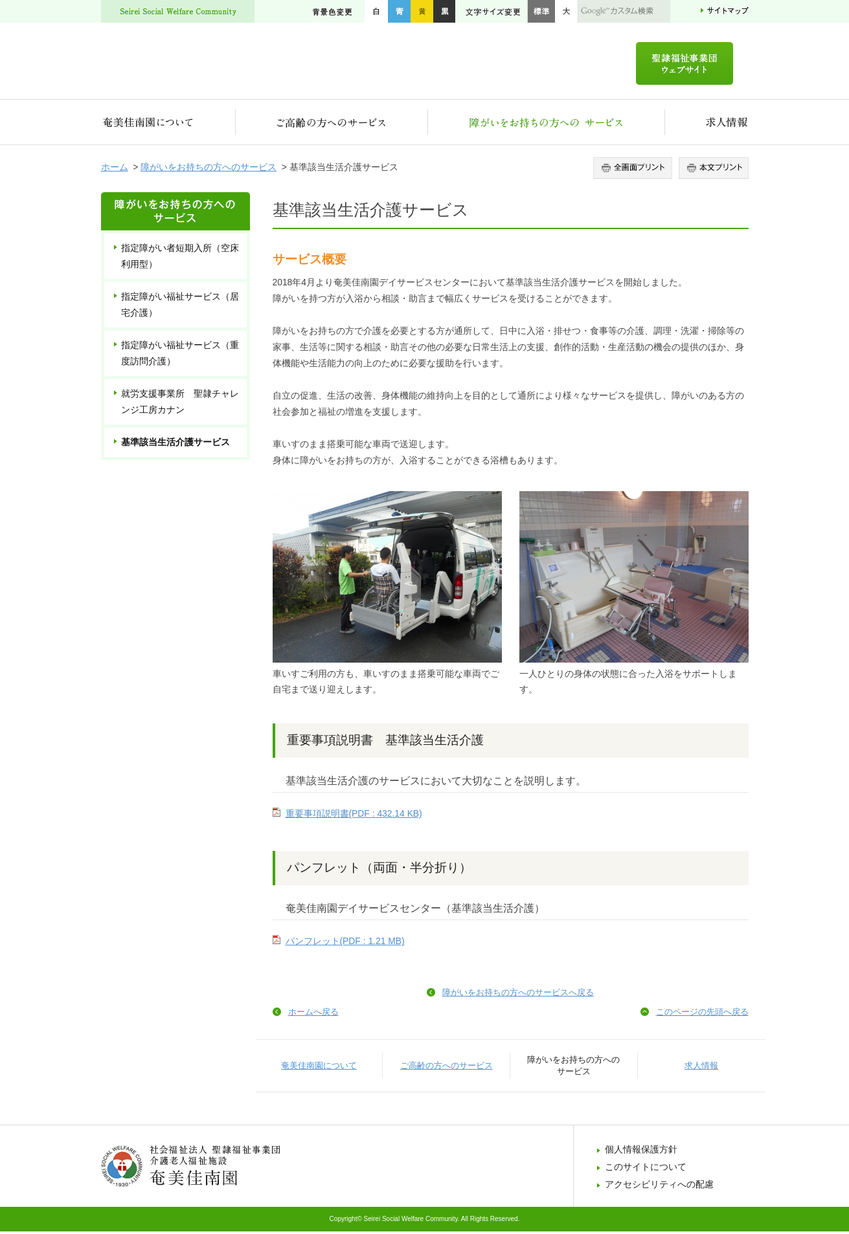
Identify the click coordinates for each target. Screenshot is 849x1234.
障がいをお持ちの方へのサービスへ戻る (518, 995)
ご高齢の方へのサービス (332, 124)
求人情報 (707, 124)
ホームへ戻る (313, 1014)
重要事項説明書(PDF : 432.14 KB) (354, 816)
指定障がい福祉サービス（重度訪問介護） (180, 355)
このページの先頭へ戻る (702, 1014)
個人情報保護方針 (641, 1152)
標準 (541, 11)
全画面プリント (634, 171)
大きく (566, 11)
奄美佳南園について (168, 124)
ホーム (114, 169)
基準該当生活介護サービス (175, 444)
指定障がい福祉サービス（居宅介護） (180, 307)
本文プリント (712, 171)
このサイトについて (645, 1169)
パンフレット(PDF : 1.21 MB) (345, 943)
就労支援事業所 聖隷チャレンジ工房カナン (180, 404)
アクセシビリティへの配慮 (659, 1187)
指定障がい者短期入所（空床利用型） (180, 258)
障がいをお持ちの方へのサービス (546, 124)
